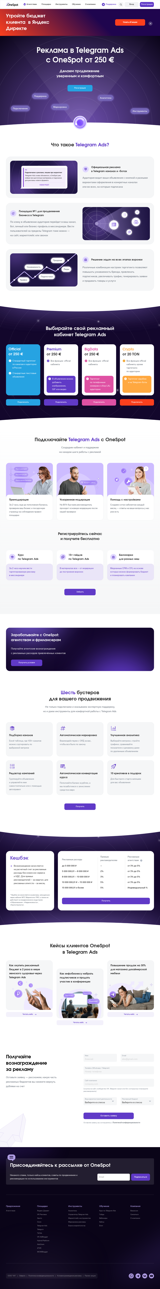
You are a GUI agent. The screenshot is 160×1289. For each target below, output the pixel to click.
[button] (46, 4)
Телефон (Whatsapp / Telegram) (97, 1068)
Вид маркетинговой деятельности (98, 1099)
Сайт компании (91, 1081)
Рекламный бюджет (130, 1099)
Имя (86, 1056)
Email (124, 1056)
